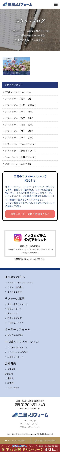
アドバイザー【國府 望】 (18, 98)
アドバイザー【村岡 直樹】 (19, 124)
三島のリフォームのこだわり (20, 282)
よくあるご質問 (14, 291)
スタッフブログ (14, 318)
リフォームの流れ (15, 287)
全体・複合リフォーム (17, 304)
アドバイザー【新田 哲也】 (19, 118)
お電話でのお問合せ (45, 440)
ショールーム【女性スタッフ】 (21, 157)
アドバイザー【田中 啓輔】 (19, 131)
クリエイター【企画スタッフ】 (21, 144)
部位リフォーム (14, 308)
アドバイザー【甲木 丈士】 (19, 137)
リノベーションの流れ (17, 352)
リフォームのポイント (17, 347)
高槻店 (10, 378)
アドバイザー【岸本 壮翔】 (19, 111)
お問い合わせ (13, 387)
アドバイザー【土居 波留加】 (21, 105)
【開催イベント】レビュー (18, 92)
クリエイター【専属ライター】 (21, 150)
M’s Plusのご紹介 (15, 335)
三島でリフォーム (15, 356)
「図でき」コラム (15, 322)
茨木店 (10, 382)
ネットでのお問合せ (15, 440)
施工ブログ (12, 313)
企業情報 (11, 369)
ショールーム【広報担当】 (18, 163)
